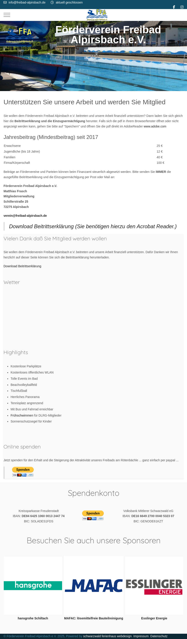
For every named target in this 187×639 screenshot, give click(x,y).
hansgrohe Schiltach (33, 618)
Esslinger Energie (154, 618)
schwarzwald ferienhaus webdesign (107, 636)
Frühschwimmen (22, 415)
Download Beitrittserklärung (22, 266)
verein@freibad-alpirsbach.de (25, 215)
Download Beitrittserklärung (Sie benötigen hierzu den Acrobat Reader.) (93, 226)
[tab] (84, 82)
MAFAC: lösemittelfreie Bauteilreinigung (93, 618)
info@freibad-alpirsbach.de (27, 2)
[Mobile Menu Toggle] (7, 14)
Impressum (141, 636)
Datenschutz (159, 636)
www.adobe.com (155, 126)
